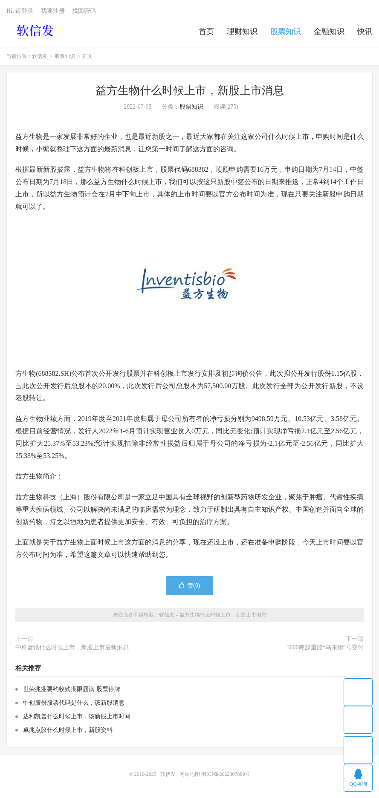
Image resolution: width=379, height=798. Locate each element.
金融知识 (329, 31)
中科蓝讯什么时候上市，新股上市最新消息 (72, 647)
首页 (206, 31)
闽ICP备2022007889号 (225, 774)
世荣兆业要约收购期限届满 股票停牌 (71, 689)
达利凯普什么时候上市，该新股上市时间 (76, 716)
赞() (189, 585)
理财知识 (242, 31)
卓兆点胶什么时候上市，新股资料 (68, 730)
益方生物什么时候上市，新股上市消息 (189, 90)
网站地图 (189, 774)
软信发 (36, 30)
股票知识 (285, 31)
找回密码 (84, 11)
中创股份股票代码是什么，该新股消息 (73, 703)
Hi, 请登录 (19, 11)
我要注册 (53, 11)
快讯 (365, 31)
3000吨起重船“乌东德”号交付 (325, 647)
